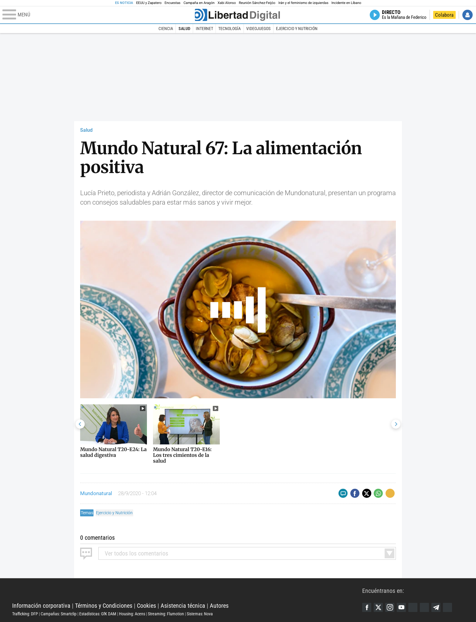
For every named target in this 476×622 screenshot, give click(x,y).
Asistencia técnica (183, 605)
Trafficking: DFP (25, 613)
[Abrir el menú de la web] (98, 14)
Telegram (435, 607)
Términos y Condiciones (103, 605)
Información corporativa (41, 605)
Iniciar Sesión (467, 15)
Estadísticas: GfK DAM (97, 613)
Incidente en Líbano (346, 3)
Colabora (444, 15)
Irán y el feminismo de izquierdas (303, 3)
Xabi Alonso (227, 3)
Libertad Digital (187, 590)
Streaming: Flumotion (166, 613)
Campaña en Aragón (198, 3)
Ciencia (165, 28)
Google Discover (412, 607)
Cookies (146, 605)
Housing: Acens (132, 613)
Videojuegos (258, 28)
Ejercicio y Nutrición (297, 28)
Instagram (389, 607)
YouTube (401, 607)
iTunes (447, 607)
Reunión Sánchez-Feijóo (257, 3)
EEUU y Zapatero (149, 3)
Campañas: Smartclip (58, 613)
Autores (219, 605)
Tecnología (229, 28)
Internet (204, 28)
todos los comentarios (136, 553)
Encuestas (172, 3)
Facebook (366, 607)
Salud (184, 28)
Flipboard (424, 607)
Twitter (378, 607)
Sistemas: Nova (200, 613)
